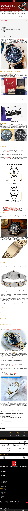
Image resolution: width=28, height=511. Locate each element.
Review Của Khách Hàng (4, 481)
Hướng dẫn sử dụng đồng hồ (13, 14)
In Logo (2, 497)
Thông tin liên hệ (3, 470)
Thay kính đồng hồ (3, 492)
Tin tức (2, 485)
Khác (24, 13)
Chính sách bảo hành (3, 471)
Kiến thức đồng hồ (8, 13)
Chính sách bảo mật (3, 482)
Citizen (1, 508)
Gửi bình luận (2, 428)
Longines (6, 508)
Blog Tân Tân (3, 13)
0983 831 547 (4, 506)
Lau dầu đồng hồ (3, 493)
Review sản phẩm (14, 13)
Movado (4, 508)
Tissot (9, 508)
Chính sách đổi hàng (3, 474)
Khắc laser (2, 496)
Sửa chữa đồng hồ (20, 13)
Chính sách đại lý (3, 475)
